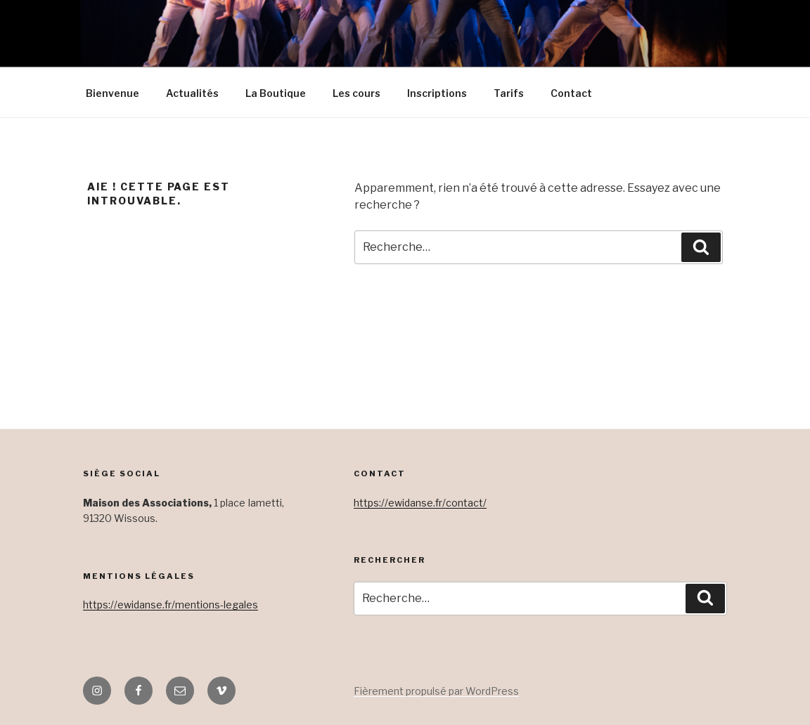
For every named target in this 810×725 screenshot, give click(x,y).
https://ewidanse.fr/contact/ (420, 503)
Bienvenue (112, 93)
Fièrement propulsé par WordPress (436, 691)
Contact (571, 93)
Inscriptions (437, 93)
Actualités (192, 93)
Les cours (356, 93)
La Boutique (275, 93)
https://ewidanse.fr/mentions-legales (170, 604)
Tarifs (509, 93)
